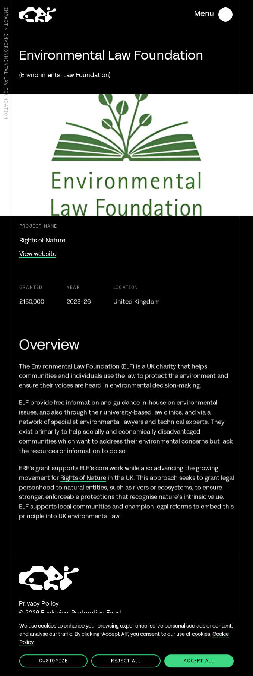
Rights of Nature (83, 486)
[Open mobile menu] (213, 14)
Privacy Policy (39, 604)
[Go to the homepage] (37, 15)
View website (37, 254)
